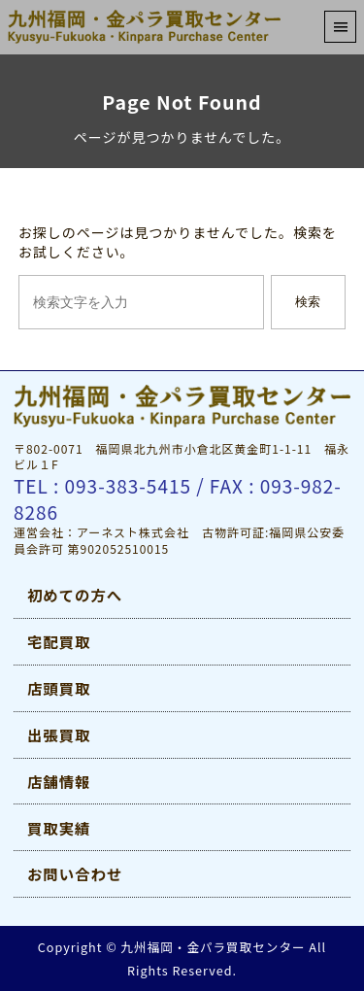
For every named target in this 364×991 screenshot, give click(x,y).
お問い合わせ (74, 873)
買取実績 (58, 827)
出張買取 (58, 734)
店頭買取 (58, 688)
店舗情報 (58, 781)
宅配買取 (58, 641)
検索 (307, 301)
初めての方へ (74, 594)
